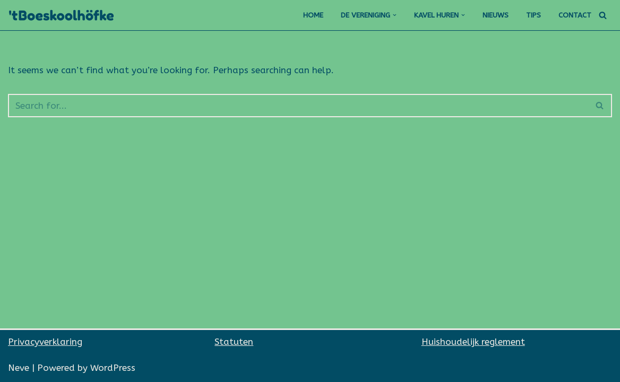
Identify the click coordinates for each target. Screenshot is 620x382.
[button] (395, 15)
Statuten (233, 341)
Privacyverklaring (45, 341)
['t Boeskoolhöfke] (63, 15)
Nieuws (496, 15)
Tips (533, 15)
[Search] (603, 15)
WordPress (112, 367)
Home (313, 15)
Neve (18, 367)
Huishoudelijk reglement (473, 341)
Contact (574, 15)
